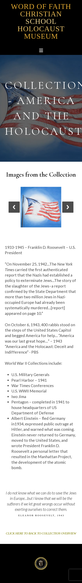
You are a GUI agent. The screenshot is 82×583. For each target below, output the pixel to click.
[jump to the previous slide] (14, 207)
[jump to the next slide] (67, 207)
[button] (41, 50)
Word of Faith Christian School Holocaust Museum (41, 21)
